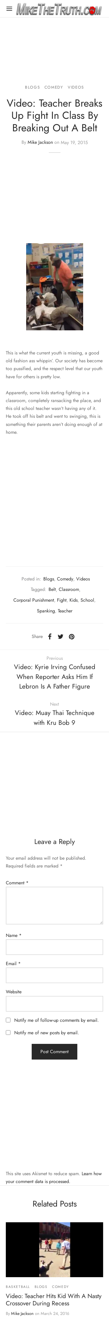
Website (14, 991)
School (87, 600)
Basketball (18, 1286)
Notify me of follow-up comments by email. (56, 1020)
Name (14, 935)
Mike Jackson (40, 142)
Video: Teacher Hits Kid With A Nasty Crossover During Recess (53, 1300)
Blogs (32, 87)
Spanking (46, 610)
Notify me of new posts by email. (46, 1032)
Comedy (53, 87)
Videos (76, 87)
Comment (17, 882)
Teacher (65, 610)
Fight (62, 600)
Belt (52, 589)
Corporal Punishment (33, 600)
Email (13, 963)
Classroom (69, 589)
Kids (73, 600)
